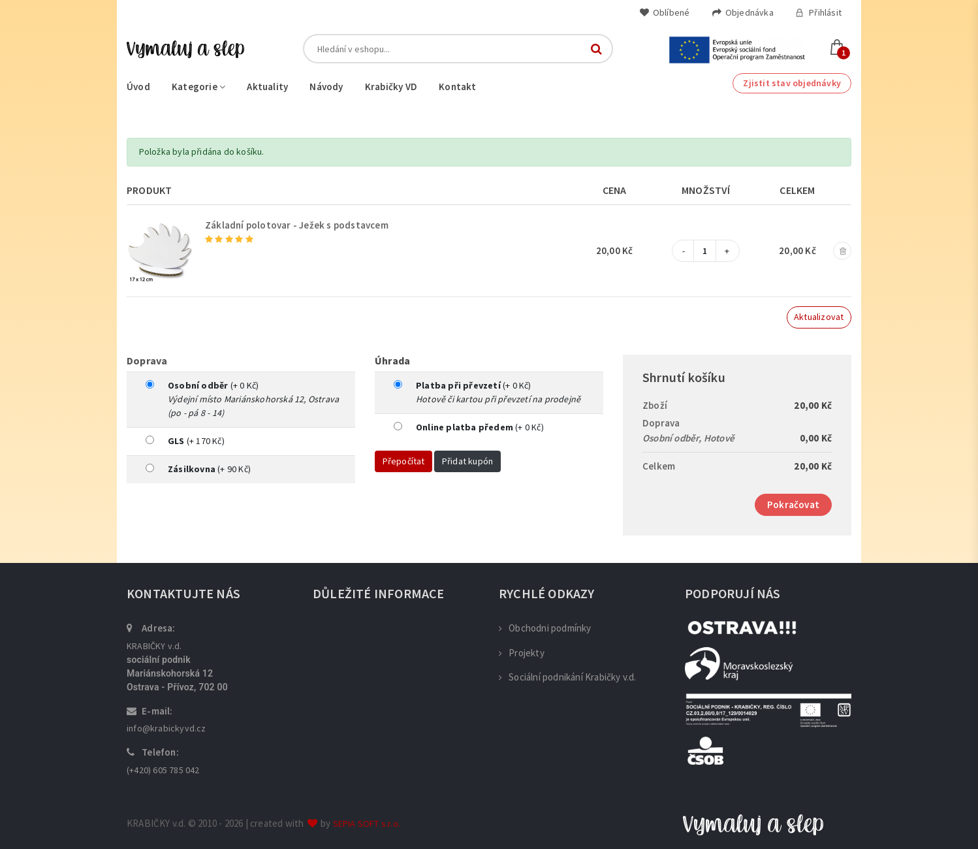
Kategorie (198, 86)
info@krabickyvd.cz (166, 728)
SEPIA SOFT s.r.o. (366, 823)
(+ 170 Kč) (196, 441)
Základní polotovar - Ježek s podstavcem (296, 225)
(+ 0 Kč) (213, 385)
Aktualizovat (819, 317)
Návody (326, 86)
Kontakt (457, 86)
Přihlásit (818, 12)
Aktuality (267, 86)
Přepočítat (404, 461)
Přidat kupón (467, 461)
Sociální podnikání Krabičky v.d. (568, 677)
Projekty (521, 653)
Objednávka (743, 12)
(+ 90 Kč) (209, 469)
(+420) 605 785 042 (163, 770)
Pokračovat (793, 504)
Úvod (138, 86)
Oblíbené (664, 12)
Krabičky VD (391, 86)
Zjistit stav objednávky (792, 83)
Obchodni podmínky (545, 628)
